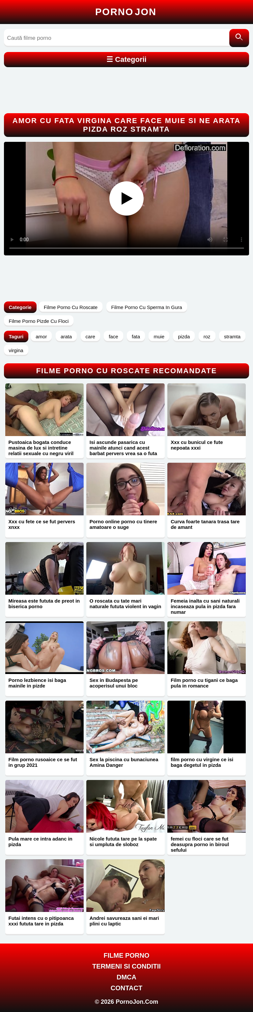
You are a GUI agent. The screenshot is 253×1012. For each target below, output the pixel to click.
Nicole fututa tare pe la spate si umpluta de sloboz (123, 841)
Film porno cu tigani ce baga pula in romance (204, 682)
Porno (125, 12)
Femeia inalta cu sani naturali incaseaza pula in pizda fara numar (205, 606)
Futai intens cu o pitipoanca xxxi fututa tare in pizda (41, 920)
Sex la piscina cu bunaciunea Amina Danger (124, 762)
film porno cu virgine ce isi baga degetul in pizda (202, 762)
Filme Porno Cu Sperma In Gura (146, 307)
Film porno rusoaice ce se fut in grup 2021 (43, 762)
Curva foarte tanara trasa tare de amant (205, 524)
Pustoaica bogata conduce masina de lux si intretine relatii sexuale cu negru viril (41, 447)
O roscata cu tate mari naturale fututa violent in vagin (125, 603)
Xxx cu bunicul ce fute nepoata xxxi (197, 445)
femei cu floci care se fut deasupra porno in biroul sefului (200, 844)
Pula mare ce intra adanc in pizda (40, 841)
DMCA (126, 977)
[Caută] (239, 38)
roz (207, 336)
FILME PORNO (127, 955)
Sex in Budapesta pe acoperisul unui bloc (114, 682)
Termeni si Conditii (126, 966)
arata (66, 336)
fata (136, 336)
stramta (232, 336)
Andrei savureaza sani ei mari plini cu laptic (124, 920)
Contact (126, 988)
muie (159, 336)
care (90, 336)
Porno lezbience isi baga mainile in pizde (37, 682)
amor (41, 336)
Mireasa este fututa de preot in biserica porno (44, 603)
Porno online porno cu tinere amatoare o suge (123, 524)
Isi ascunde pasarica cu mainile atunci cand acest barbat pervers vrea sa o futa (123, 447)
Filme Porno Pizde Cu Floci (39, 321)
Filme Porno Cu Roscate (71, 307)
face (113, 336)
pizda (184, 336)
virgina (16, 350)
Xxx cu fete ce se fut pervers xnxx (42, 524)
